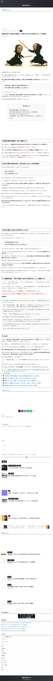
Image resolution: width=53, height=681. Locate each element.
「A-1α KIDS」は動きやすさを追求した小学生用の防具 (21, 468)
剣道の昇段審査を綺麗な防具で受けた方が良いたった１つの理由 (23, 476)
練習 (12, 417)
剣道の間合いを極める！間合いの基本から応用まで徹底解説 (21, 603)
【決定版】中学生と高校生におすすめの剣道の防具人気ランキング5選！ (22, 376)
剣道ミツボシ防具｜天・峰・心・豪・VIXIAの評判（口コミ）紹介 (21, 378)
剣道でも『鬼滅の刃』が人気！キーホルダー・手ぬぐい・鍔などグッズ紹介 (23, 383)
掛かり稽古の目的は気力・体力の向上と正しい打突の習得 (23, 112)
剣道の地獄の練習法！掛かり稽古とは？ (18, 110)
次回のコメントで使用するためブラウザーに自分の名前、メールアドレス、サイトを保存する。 (20, 454)
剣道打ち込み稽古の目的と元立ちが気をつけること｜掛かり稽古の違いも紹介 (27, 370)
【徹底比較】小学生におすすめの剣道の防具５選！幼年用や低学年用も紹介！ (25, 554)
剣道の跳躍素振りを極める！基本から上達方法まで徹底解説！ (21, 587)
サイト (3, 450)
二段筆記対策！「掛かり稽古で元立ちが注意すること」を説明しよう (26, 116)
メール (4, 445)
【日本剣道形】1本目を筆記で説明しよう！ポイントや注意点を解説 (23, 501)
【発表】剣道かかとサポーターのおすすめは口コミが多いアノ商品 (21, 385)
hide (29, 105)
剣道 (3, 415)
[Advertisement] (26, 19)
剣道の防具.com (26, 5)
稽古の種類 (6, 417)
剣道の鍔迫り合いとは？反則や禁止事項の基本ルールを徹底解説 (22, 562)
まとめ (9, 118)
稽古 (3, 417)
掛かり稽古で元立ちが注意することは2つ (19, 114)
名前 (3, 441)
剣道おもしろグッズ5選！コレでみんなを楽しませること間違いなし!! (22, 381)
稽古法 (10, 417)
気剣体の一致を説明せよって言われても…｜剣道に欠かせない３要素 (24, 493)
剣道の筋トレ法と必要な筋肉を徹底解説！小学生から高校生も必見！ (23, 579)
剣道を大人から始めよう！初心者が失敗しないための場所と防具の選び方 (25, 518)
